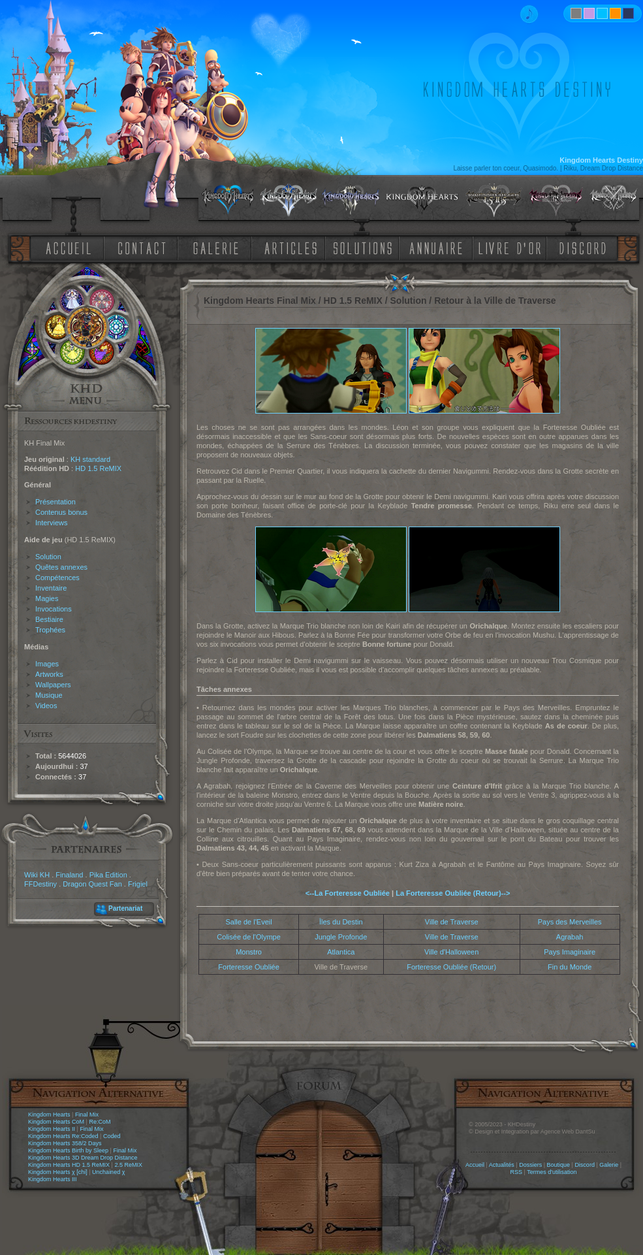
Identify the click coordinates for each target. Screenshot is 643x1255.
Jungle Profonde (341, 937)
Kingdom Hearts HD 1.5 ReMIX (69, 1165)
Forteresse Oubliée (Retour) (451, 967)
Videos (46, 705)
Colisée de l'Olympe (248, 937)
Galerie (608, 1165)
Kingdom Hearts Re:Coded (63, 1136)
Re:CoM (99, 1121)
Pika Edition (108, 875)
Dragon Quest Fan (92, 884)
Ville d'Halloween (451, 952)
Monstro (249, 952)
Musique (49, 695)
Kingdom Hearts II (51, 1129)
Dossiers (530, 1165)
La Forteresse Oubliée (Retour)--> (453, 893)
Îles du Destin (341, 922)
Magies (46, 598)
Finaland (69, 875)
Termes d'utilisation (551, 1172)
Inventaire (51, 588)
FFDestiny (40, 884)
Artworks (49, 674)
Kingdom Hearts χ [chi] (57, 1172)
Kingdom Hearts (49, 1114)
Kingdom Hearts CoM (56, 1121)
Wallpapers (53, 685)
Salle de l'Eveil (248, 922)
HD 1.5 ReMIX (98, 468)
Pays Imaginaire (569, 952)
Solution (48, 557)
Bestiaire (49, 619)
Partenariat (125, 908)
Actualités (501, 1165)
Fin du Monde (569, 967)
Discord (584, 1165)
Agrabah (570, 937)
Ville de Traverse (451, 922)
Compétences (57, 577)
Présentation (55, 502)
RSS (516, 1172)
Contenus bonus (61, 512)
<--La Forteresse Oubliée (348, 893)
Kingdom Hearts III (52, 1179)
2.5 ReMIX (128, 1165)
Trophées (50, 630)
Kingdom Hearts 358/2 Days (65, 1143)
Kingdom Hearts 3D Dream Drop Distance (83, 1157)
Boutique (559, 1165)
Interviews (51, 523)
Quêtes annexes (61, 567)
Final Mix (87, 1114)
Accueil (474, 1165)
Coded (112, 1136)
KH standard (90, 459)
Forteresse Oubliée (248, 967)
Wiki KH (37, 875)
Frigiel (138, 884)
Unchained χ (108, 1172)
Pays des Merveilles (570, 922)
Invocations (53, 609)
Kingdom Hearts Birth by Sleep (68, 1150)
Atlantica (340, 952)
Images (47, 664)
